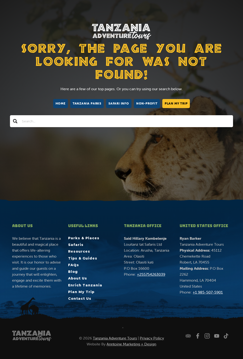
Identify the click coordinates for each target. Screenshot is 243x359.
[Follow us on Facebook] (197, 336)
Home (60, 103)
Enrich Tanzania (85, 285)
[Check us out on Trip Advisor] (188, 336)
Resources (79, 251)
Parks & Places (83, 238)
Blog (73, 271)
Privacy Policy (152, 338)
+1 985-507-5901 (208, 292)
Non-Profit (147, 103)
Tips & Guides (82, 258)
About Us (77, 278)
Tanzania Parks (87, 103)
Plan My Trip (176, 103)
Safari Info (118, 103)
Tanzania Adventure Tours (115, 338)
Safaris (76, 245)
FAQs (73, 265)
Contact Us (79, 298)
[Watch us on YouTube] (216, 336)
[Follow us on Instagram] (207, 336)
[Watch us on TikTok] (226, 336)
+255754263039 (151, 274)
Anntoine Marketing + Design (131, 344)
